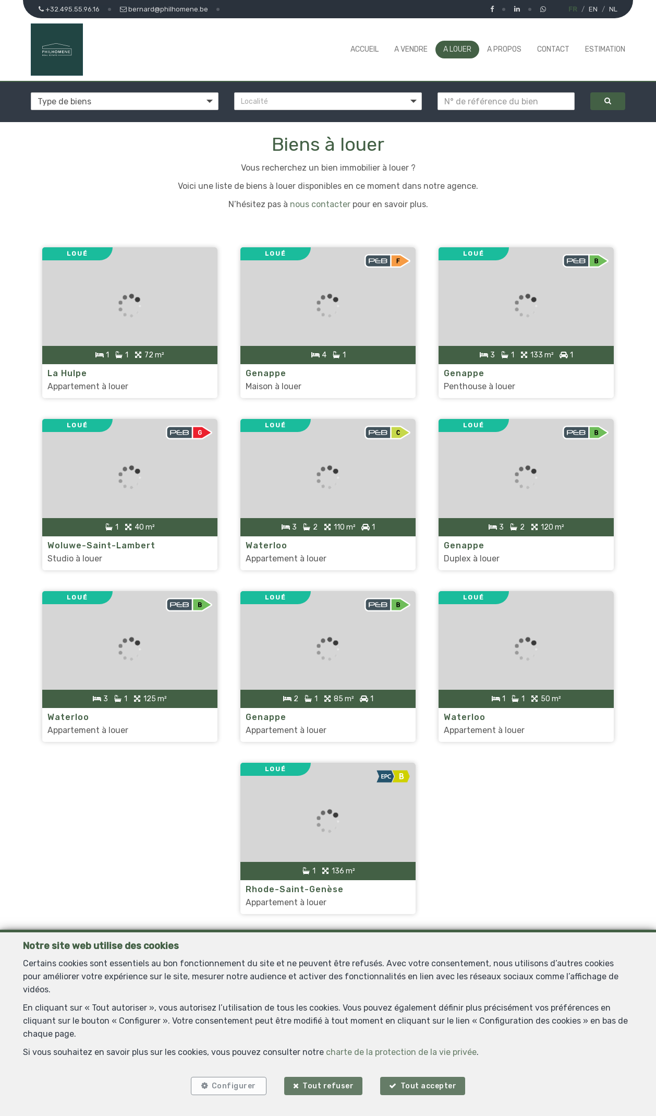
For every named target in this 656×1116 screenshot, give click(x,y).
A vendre (411, 49)
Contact (553, 49)
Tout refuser (328, 1086)
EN (593, 9)
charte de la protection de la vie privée (401, 1052)
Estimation (605, 49)
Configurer (234, 1086)
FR (572, 9)
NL (613, 9)
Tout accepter (428, 1086)
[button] (328, 101)
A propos (504, 49)
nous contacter (320, 204)
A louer (457, 49)
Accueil (364, 49)
